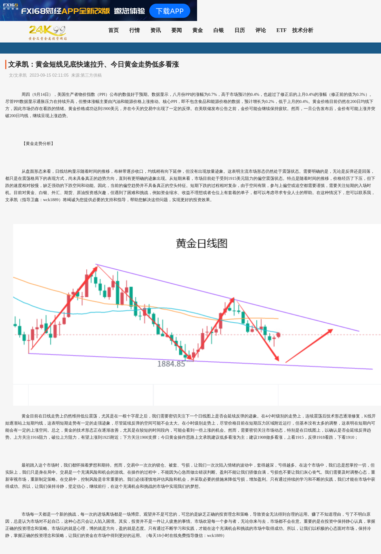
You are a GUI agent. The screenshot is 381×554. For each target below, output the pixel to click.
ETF (281, 30)
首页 (113, 30)
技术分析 (302, 30)
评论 (260, 30)
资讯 (155, 30)
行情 (134, 30)
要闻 (176, 30)
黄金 (197, 30)
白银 (218, 30)
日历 (239, 30)
